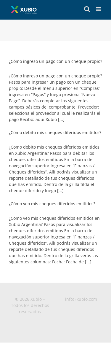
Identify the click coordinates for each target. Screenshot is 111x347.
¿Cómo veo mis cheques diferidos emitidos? (52, 203)
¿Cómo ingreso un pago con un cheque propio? (55, 61)
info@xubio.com (81, 299)
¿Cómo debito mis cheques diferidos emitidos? (55, 132)
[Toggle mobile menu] (99, 9)
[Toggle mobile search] (87, 9)
